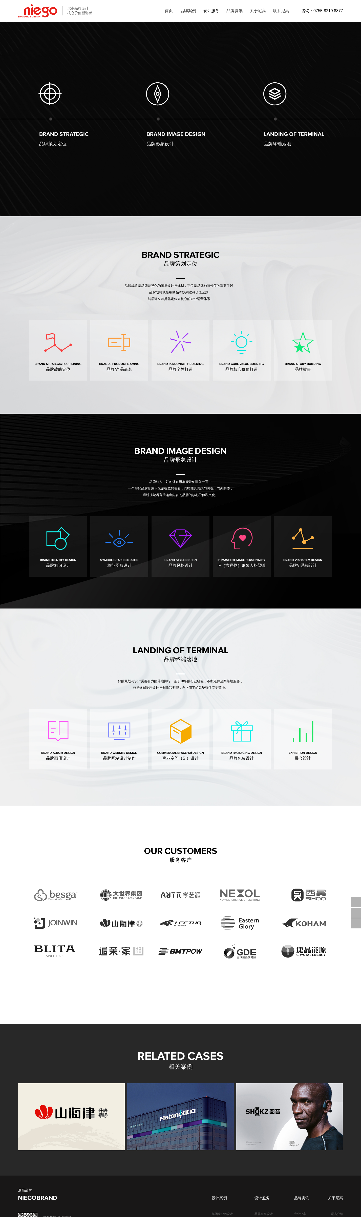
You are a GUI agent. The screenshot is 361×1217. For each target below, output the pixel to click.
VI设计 (298, 1155)
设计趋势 (300, 1126)
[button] (352, 1022)
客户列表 (337, 1133)
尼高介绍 (337, 1119)
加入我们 (337, 1148)
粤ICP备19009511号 (96, 1209)
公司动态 (300, 1133)
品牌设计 (300, 1140)
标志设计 (300, 1148)
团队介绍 (337, 1126)
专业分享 (300, 1119)
